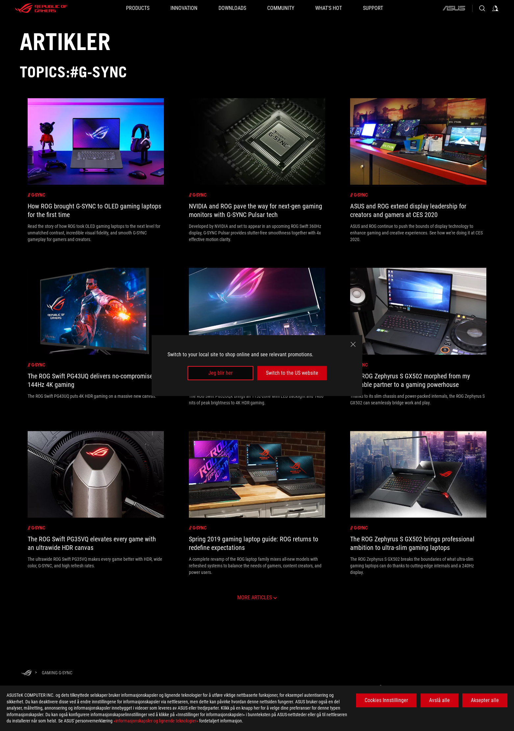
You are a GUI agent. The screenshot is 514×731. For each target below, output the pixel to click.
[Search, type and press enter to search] (482, 8)
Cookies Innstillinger (386, 700)
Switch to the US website (292, 373)
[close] (353, 344)
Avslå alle (439, 700)
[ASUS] (454, 8)
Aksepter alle (485, 700)
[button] (137, 8)
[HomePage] (26, 673)
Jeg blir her (220, 373)
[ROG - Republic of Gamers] (41, 8)
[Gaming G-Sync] (57, 672)
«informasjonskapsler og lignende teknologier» (156, 720)
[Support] (373, 8)
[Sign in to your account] (495, 8)
